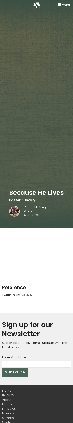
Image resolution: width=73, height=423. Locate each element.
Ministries (9, 408)
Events (7, 404)
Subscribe (15, 372)
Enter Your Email (14, 357)
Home (6, 390)
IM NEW (8, 395)
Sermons (8, 418)
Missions (8, 413)
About (6, 400)
